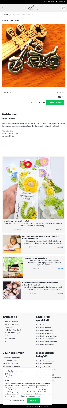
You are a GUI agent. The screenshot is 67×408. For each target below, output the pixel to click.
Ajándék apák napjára (11, 366)
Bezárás (33, 400)
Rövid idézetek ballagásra (36, 258)
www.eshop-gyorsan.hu (38, 406)
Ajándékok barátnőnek (45, 339)
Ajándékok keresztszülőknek (46, 342)
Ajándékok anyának (43, 325)
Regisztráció (61, 1)
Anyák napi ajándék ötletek (16, 221)
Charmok (15, 15)
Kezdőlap (5, 15)
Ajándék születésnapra (11, 358)
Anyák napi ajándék (10, 363)
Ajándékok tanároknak (45, 330)
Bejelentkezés (50, 1)
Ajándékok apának (43, 328)
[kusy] (35, 102)
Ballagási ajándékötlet (45, 366)
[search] (63, 8)
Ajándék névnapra (10, 360)
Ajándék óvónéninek (44, 364)
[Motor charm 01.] (33, 55)
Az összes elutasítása (16, 400)
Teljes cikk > (59, 229)
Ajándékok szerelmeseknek (46, 336)
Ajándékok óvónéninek (45, 333)
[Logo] (33, 8)
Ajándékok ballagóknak (45, 344)
